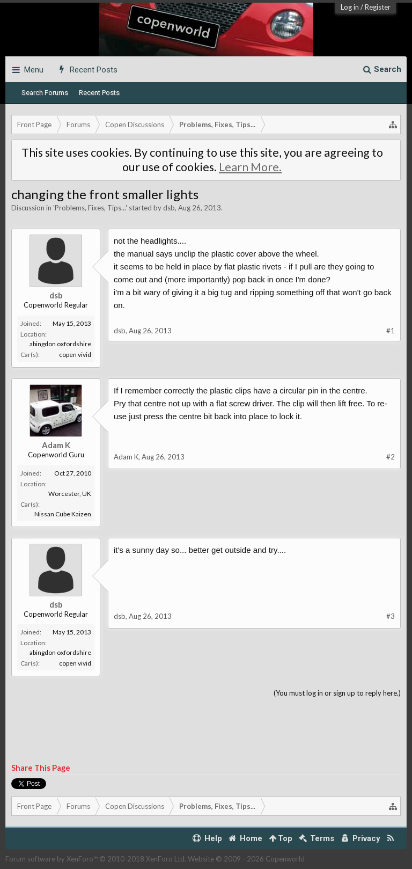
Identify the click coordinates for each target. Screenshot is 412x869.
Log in (350, 7)
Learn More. (250, 167)
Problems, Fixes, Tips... (90, 207)
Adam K (56, 445)
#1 (390, 330)
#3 (390, 616)
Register (378, 7)
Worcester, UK (69, 494)
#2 (390, 456)
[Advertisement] (206, 731)
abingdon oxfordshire (60, 344)
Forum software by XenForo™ (95, 859)
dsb (169, 207)
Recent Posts (99, 93)
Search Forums (44, 93)
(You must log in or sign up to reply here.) (337, 693)
